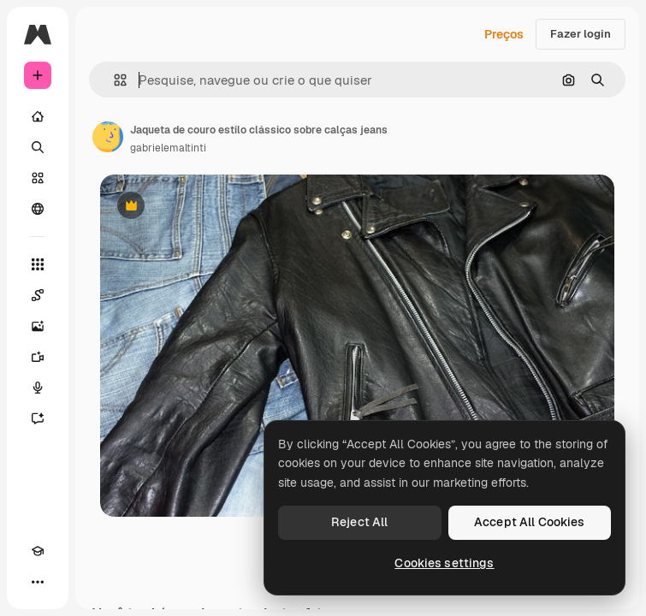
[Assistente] (37, 418)
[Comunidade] (37, 208)
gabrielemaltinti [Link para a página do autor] (168, 148)
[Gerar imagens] (37, 326)
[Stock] (37, 178)
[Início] (37, 116)
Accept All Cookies (529, 522)
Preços (504, 34)
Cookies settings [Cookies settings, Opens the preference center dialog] (444, 563)
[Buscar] (37, 147)
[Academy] (37, 551)
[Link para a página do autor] (107, 136)
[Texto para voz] (37, 387)
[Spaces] (37, 295)
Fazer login (580, 34)
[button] (113, 80)
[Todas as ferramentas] (37, 264)
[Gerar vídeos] (37, 356)
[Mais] (37, 581)
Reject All (359, 522)
